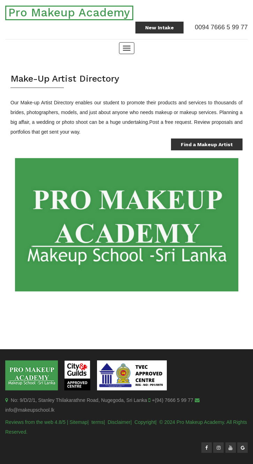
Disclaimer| (119, 422)
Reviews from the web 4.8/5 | (36, 422)
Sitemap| (79, 422)
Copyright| (145, 422)
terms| (98, 422)
